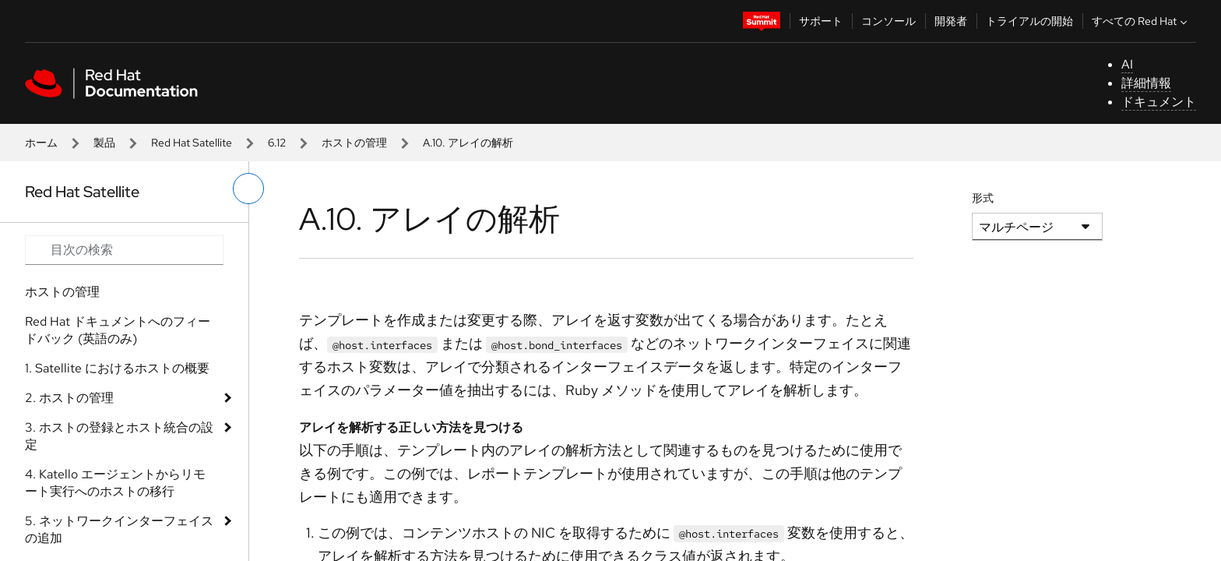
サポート (821, 21)
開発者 (950, 21)
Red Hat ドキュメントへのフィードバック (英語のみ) (117, 330)
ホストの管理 (354, 143)
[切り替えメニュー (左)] (248, 188)
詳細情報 (1146, 83)
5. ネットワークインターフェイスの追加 (119, 529)
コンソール (888, 21)
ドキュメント (1158, 102)
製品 (104, 143)
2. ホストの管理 (69, 398)
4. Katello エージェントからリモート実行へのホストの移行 (115, 482)
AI (1127, 64)
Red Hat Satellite (191, 143)
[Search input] (124, 250)
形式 (983, 198)
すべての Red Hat (1141, 21)
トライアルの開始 (1029, 21)
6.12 (277, 143)
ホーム (41, 143)
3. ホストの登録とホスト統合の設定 (119, 436)
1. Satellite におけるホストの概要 (117, 368)
